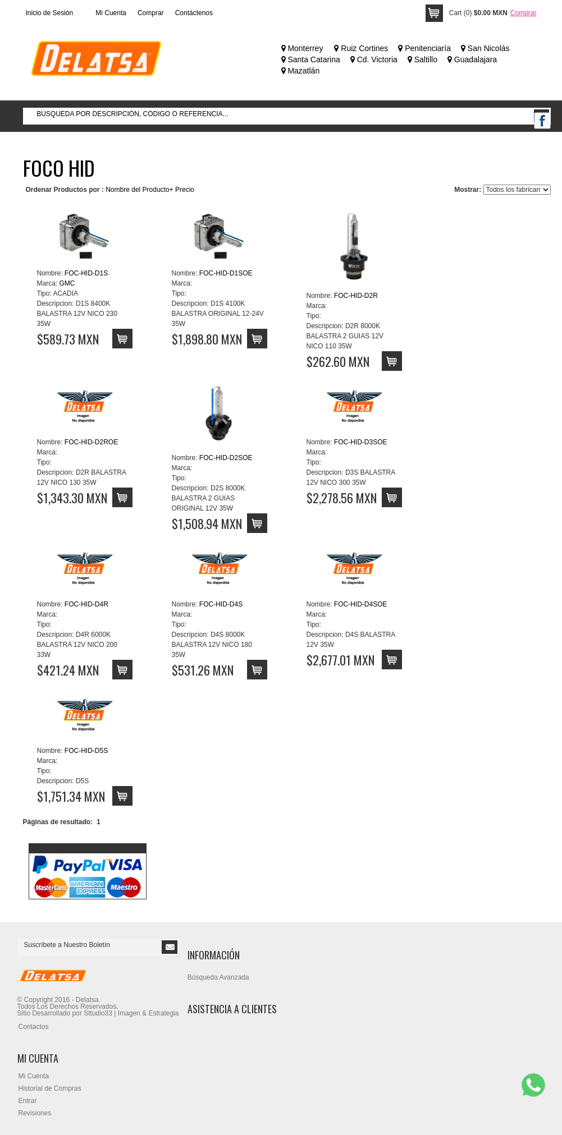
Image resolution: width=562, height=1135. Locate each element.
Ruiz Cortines (361, 48)
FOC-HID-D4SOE (360, 604)
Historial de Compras (50, 1088)
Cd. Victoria (373, 59)
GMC (67, 283)
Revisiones (35, 1113)
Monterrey (302, 48)
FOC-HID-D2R (356, 296)
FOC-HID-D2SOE (226, 458)
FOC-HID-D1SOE (226, 273)
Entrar (28, 1101)
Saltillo (422, 59)
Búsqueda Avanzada (218, 977)
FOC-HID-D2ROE (91, 442)
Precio (184, 190)
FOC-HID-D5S (86, 751)
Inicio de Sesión (50, 13)
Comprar (151, 13)
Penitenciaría (424, 48)
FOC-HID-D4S (221, 604)
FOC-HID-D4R (86, 604)
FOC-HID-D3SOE (360, 442)
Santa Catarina (310, 59)
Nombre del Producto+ (139, 190)
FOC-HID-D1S (86, 273)
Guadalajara (472, 59)
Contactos (34, 1027)
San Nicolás (485, 48)
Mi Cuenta (110, 13)
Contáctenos (194, 13)
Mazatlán (300, 70)
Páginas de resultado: (58, 822)
